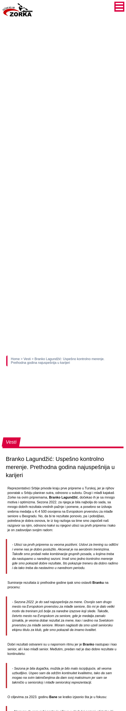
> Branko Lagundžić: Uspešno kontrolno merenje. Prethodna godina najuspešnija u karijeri (57, 360)
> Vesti (26, 359)
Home (16, 359)
